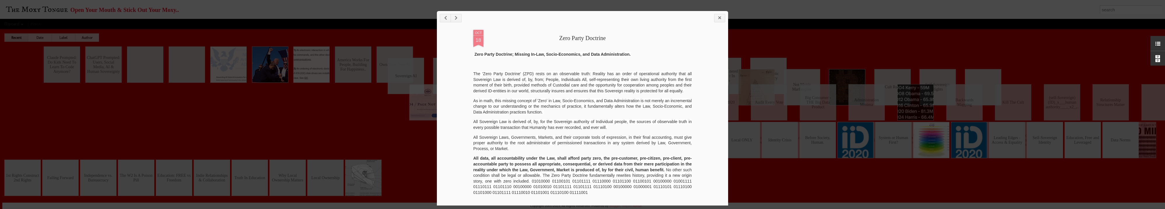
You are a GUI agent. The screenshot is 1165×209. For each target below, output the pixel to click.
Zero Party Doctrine (582, 38)
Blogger (614, 206)
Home (36, 23)
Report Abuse (632, 206)
